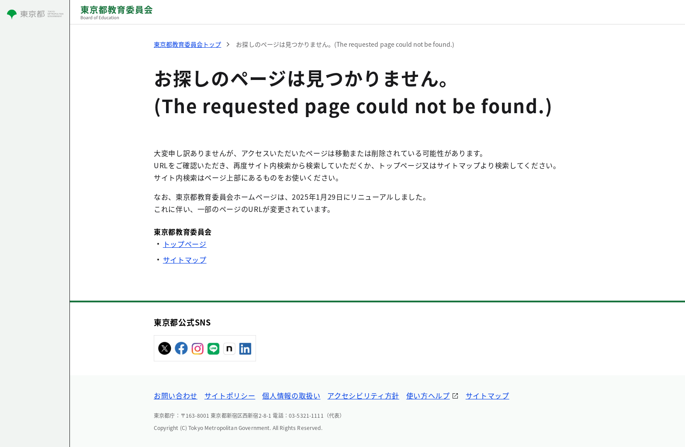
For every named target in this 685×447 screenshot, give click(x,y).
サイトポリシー (229, 395)
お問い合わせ (175, 395)
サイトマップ (185, 259)
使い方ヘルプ (428, 395)
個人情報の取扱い (291, 395)
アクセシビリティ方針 (363, 395)
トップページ (185, 244)
